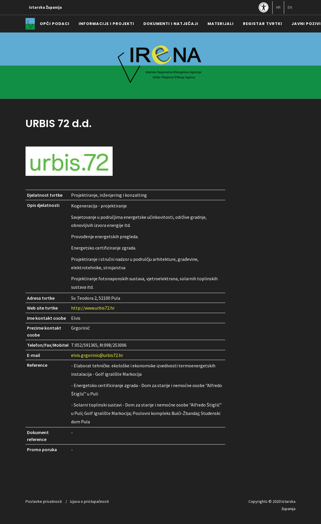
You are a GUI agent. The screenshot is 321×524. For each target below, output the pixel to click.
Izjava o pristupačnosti (89, 501)
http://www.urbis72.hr (93, 308)
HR (278, 7)
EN (290, 7)
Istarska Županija (45, 7)
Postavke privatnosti (44, 501)
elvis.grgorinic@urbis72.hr (97, 355)
